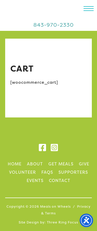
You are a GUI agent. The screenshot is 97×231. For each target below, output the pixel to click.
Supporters (73, 172)
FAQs (47, 172)
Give (84, 164)
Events (35, 180)
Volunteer (22, 172)
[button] (88, 8)
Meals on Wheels (34, 11)
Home (14, 164)
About (35, 164)
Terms (50, 213)
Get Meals (60, 164)
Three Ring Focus (62, 222)
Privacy (84, 206)
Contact (60, 180)
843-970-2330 (53, 24)
